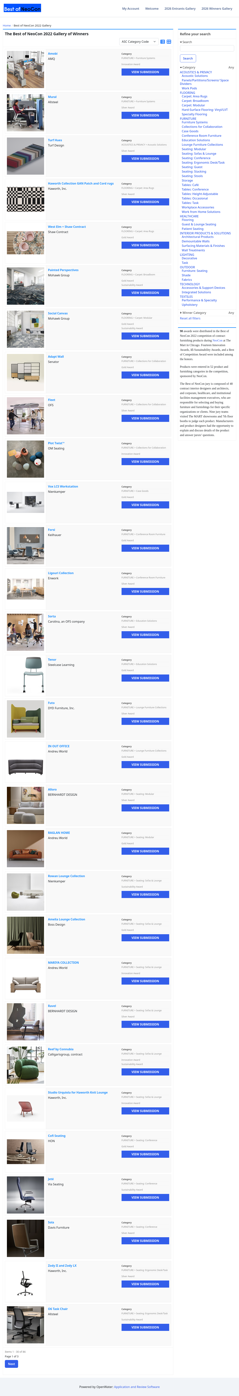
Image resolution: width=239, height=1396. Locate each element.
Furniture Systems (195, 122)
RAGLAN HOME (59, 833)
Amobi (53, 53)
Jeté (51, 1179)
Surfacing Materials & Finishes (203, 246)
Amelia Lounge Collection (66, 919)
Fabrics (187, 280)
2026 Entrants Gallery (179, 9)
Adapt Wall (56, 357)
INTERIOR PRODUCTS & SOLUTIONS (205, 233)
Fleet (51, 400)
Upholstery (190, 305)
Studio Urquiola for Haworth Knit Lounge (78, 1092)
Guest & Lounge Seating (199, 224)
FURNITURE (188, 119)
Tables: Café (190, 185)
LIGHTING (187, 255)
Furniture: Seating (194, 271)
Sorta (52, 616)
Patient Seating (193, 229)
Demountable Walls (196, 241)
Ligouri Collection (61, 573)
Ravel (52, 1006)
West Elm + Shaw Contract (67, 227)
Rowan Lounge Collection (66, 876)
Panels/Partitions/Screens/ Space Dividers (204, 82)
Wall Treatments (193, 250)
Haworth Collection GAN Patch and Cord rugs (81, 183)
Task (185, 263)
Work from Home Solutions (201, 212)
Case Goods (190, 131)
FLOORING (187, 93)
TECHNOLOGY (190, 284)
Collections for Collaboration (202, 127)
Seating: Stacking (194, 171)
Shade (186, 275)
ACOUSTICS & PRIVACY (196, 72)
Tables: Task (190, 203)
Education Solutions (196, 140)
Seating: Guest (192, 167)
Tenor (52, 660)
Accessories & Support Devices (203, 288)
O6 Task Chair (58, 1309)
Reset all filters (190, 318)
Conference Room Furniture (201, 136)
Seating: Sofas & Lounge (199, 154)
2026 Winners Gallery (217, 9)
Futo (51, 703)
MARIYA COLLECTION (63, 963)
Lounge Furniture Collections (202, 145)
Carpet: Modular (193, 105)
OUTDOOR (187, 267)
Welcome (152, 9)
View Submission (145, 72)
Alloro (52, 789)
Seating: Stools (192, 176)
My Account (130, 9)
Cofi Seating (57, 1136)
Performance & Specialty (199, 300)
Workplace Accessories (198, 207)
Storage (187, 180)
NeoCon (217, 340)
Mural (52, 97)
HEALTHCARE (189, 216)
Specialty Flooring (194, 114)
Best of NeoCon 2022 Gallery (32, 25)
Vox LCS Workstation (63, 486)
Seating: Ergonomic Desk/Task (203, 162)
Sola (51, 1222)
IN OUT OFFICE (58, 746)
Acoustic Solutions (195, 76)
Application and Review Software (137, 1387)
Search (188, 58)
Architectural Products (198, 237)
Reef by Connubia (60, 1049)
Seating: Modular (194, 149)
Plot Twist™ (56, 443)
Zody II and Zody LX (62, 1266)
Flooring (188, 220)
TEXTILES (186, 297)
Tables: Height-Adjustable (200, 194)
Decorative (189, 258)
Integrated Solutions (196, 292)
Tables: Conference (195, 189)
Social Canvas (58, 313)
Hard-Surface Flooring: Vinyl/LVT (205, 110)
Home (7, 25)
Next (11, 1364)
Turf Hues (55, 140)
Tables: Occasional (195, 198)
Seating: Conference (196, 158)
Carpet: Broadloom (195, 101)
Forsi (51, 530)
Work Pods (189, 88)
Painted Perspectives (63, 270)
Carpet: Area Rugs (194, 96)
